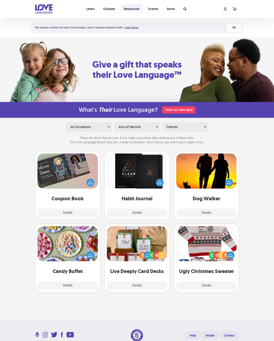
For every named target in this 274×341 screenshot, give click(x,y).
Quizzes (109, 9)
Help (193, 335)
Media (210, 335)
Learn (90, 9)
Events (153, 9)
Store (171, 9)
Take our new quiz (179, 110)
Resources (132, 9)
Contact (229, 335)
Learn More (131, 27)
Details (68, 213)
